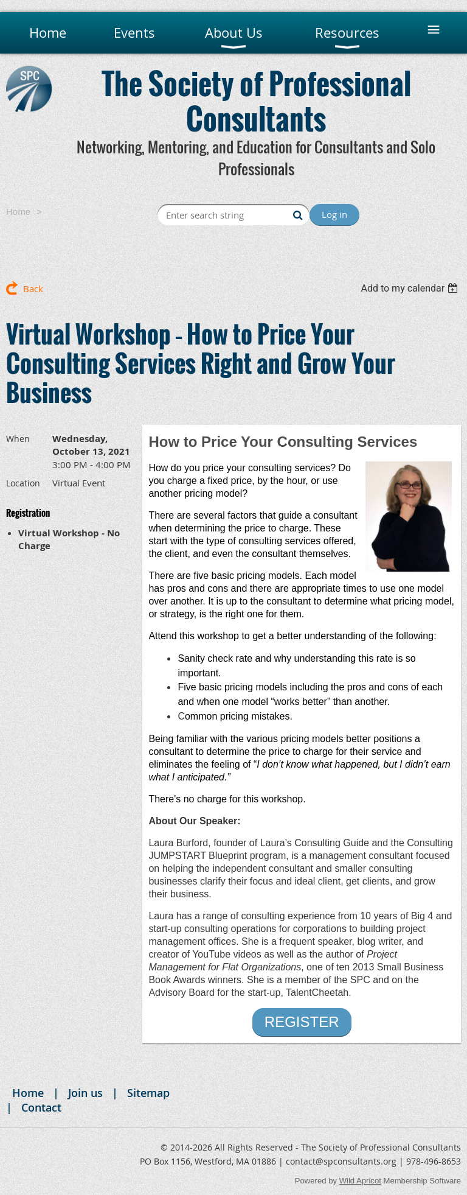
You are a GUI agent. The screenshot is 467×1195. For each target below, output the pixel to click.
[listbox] (411, 288)
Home (18, 211)
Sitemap (148, 1092)
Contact (41, 1107)
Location (23, 483)
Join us (85, 1092)
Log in (334, 214)
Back (33, 288)
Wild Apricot (360, 1180)
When (18, 438)
